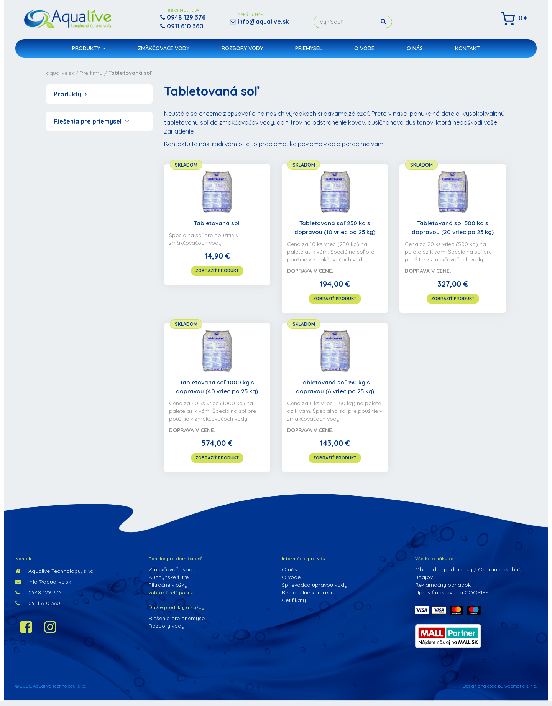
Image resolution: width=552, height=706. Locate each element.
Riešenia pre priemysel (91, 121)
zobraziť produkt (217, 271)
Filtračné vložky (168, 590)
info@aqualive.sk (43, 587)
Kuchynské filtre (169, 582)
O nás (415, 52)
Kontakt (467, 52)
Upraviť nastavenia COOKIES (451, 597)
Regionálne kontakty (308, 597)
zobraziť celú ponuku (172, 598)
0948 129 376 (38, 597)
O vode (364, 52)
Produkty (88, 52)
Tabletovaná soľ (217, 224)
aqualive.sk (60, 72)
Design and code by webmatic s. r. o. (500, 691)
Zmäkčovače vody (163, 52)
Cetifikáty (294, 605)
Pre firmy (91, 72)
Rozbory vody (242, 52)
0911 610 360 (37, 608)
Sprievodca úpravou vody (314, 590)
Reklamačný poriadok (443, 590)
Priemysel (308, 52)
